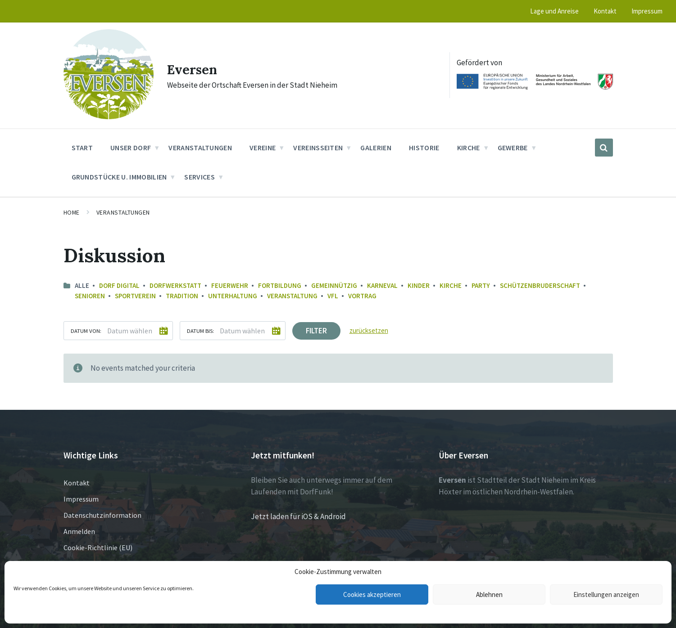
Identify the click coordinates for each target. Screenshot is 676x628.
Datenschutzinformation (102, 515)
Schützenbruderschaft (540, 285)
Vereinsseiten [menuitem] (318, 147)
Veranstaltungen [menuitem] (200, 147)
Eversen (193, 69)
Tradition (182, 296)
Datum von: (86, 330)
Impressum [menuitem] (646, 11)
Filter (316, 331)
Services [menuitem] (199, 176)
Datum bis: (200, 330)
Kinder (419, 285)
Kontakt (77, 482)
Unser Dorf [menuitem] (130, 147)
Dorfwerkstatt (175, 285)
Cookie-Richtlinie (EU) (98, 547)
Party (481, 285)
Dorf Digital (119, 285)
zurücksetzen (368, 330)
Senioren (90, 296)
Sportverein (135, 296)
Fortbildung (279, 285)
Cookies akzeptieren (372, 594)
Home (72, 212)
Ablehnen (489, 594)
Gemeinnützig (334, 285)
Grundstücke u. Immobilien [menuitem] (119, 176)
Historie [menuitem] (424, 147)
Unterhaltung (232, 296)
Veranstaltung (292, 296)
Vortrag (362, 296)
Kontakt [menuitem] (605, 11)
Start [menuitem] (82, 147)
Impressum (81, 498)
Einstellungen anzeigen (606, 594)
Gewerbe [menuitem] (513, 147)
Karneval (382, 285)
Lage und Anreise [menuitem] (554, 11)
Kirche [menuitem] (468, 147)
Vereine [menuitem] (263, 147)
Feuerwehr (229, 285)
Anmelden (79, 531)
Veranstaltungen (123, 212)
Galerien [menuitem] (375, 147)
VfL (332, 296)
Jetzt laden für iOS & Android (298, 516)
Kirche (451, 285)
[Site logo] (109, 116)
